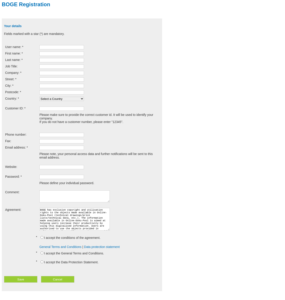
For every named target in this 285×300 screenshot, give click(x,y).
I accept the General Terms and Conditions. (72, 258)
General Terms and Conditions (60, 252)
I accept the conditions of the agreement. (70, 243)
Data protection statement (102, 252)
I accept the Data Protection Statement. (69, 267)
